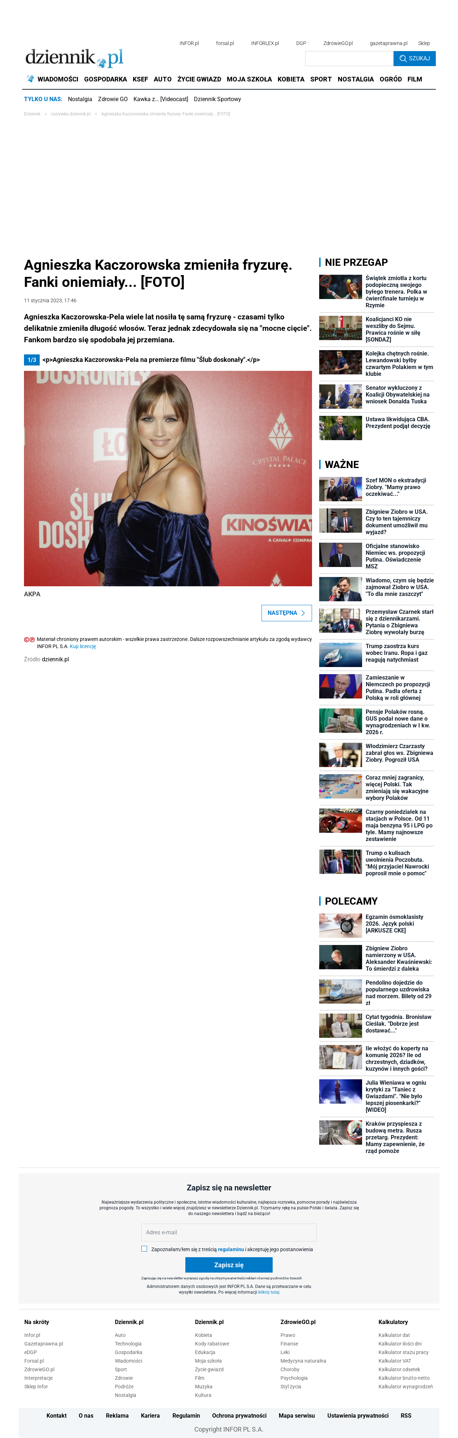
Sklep (424, 43)
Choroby (290, 1369)
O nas (86, 1415)
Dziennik (32, 113)
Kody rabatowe (212, 1344)
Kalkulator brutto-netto (404, 1378)
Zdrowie (124, 1378)
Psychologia (294, 1378)
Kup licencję (83, 646)
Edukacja (205, 1352)
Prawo (288, 1335)
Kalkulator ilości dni (400, 1344)
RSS (406, 1415)
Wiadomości (128, 1361)
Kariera (150, 1415)
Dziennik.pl (129, 1322)
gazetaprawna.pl (389, 43)
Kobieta (203, 1335)
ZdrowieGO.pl (338, 43)
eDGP (30, 1352)
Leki (285, 1352)
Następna (287, 612)
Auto (120, 1335)
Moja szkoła (208, 1361)
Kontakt (57, 1415)
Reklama (117, 1415)
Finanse (289, 1344)
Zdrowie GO (113, 99)
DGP (301, 43)
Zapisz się (229, 1265)
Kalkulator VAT (395, 1361)
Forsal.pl (34, 1361)
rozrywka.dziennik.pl (71, 113)
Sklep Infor (36, 1386)
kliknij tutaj (268, 1292)
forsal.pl (225, 43)
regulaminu (231, 1249)
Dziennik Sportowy (217, 99)
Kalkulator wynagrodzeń (406, 1386)
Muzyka (204, 1386)
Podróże (124, 1386)
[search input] (349, 58)
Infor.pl (32, 1335)
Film (199, 1378)
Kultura (203, 1395)
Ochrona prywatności (239, 1415)
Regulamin (186, 1415)
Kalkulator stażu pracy (404, 1352)
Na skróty (36, 1322)
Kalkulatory (393, 1322)
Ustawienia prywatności (358, 1415)
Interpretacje (38, 1378)
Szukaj (415, 58)
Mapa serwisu (297, 1415)
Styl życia (291, 1386)
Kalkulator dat (394, 1335)
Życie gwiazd (209, 1369)
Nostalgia (80, 99)
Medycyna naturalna (303, 1361)
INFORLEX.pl (265, 43)
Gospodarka (128, 1352)
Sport (121, 1369)
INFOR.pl (189, 43)
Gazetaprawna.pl (43, 1344)
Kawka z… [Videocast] (160, 99)
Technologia (128, 1344)
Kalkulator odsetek (399, 1369)
